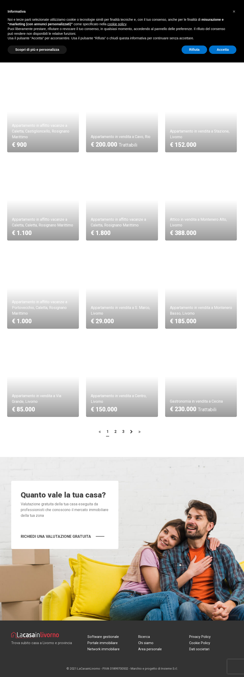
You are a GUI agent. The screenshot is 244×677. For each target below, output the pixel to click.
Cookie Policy (199, 643)
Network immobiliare (103, 649)
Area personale (150, 649)
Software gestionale (103, 637)
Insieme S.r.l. (169, 668)
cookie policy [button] (116, 24)
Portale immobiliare (102, 643)
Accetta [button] (223, 49)
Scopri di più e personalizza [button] (37, 49)
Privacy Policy (200, 637)
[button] (234, 11)
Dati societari (199, 649)
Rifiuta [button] (194, 49)
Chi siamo (145, 643)
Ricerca (144, 637)
